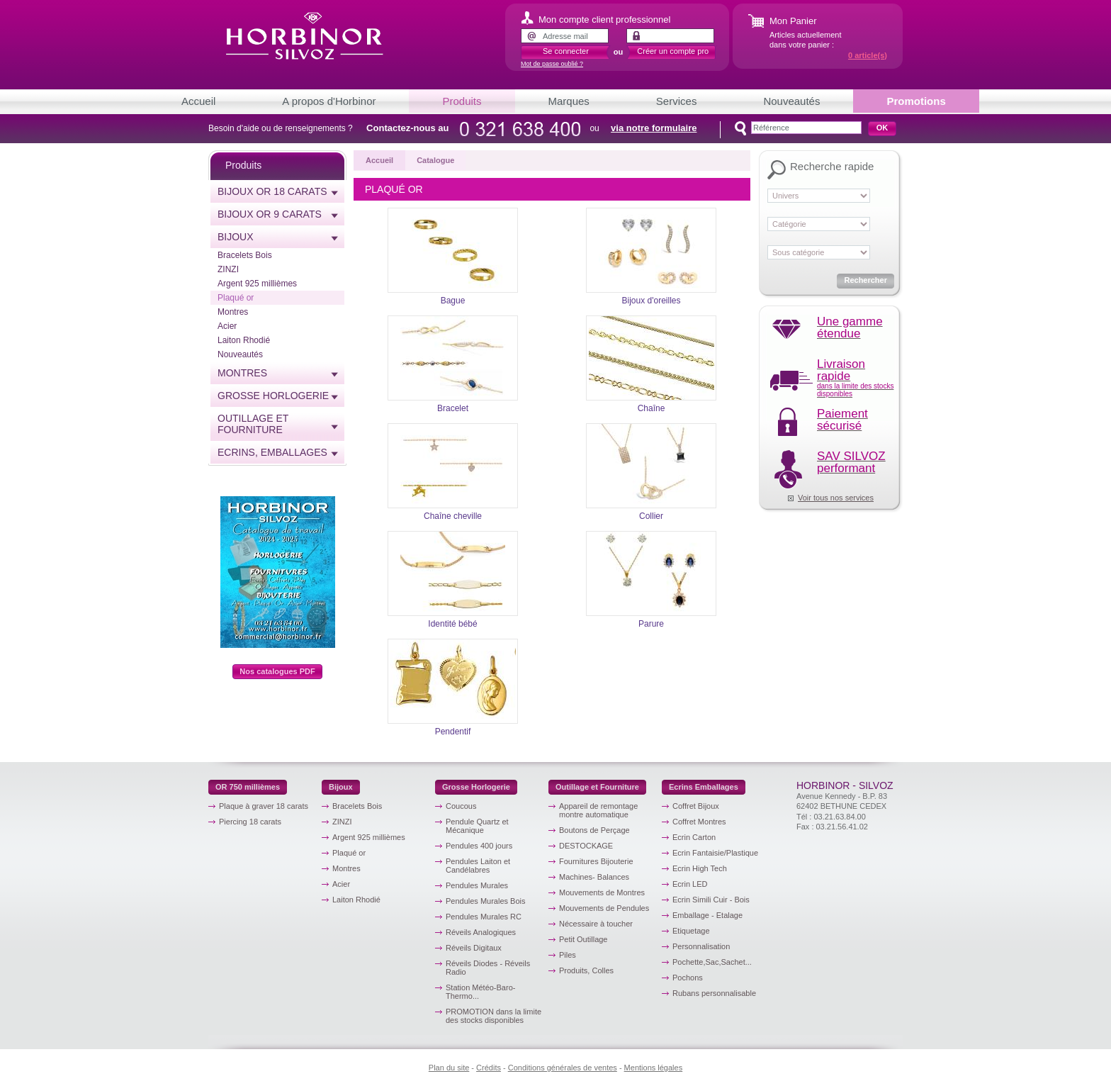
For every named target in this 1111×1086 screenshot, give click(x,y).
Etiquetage (691, 931)
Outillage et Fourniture (253, 424)
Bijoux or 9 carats (270, 214)
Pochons (687, 977)
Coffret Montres (699, 821)
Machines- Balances (594, 877)
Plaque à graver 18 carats (263, 806)
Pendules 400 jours (479, 845)
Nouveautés (791, 101)
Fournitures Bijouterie (596, 861)
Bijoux (236, 236)
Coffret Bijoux (695, 806)
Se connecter (566, 51)
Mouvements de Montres (602, 892)
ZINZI (228, 269)
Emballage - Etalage (707, 915)
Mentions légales (653, 1067)
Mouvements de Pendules (604, 908)
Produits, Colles (586, 970)
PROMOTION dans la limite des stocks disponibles (493, 1015)
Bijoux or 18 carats (272, 191)
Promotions (915, 101)
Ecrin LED (690, 884)
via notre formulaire (654, 128)
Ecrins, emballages (272, 452)
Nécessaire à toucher (596, 923)
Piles (567, 955)
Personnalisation (701, 946)
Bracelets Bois (245, 255)
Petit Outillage (583, 939)
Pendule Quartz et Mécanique (477, 825)
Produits (461, 101)
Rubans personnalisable (714, 993)
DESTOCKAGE (586, 845)
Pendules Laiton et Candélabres (478, 865)
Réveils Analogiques (481, 932)
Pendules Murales (477, 885)
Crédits (488, 1067)
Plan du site (449, 1067)
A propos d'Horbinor (329, 101)
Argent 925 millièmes (257, 284)
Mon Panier (792, 21)
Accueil (198, 101)
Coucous (461, 806)
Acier (227, 326)
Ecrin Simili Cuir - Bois (711, 899)
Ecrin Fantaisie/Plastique (715, 853)
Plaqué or (236, 298)
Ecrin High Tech (699, 868)
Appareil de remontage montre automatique (598, 810)
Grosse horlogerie (273, 395)
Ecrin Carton (694, 837)
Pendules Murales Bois (486, 901)
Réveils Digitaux (474, 948)
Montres (233, 312)
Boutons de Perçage (594, 830)
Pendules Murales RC (483, 916)
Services (676, 101)
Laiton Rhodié (244, 340)
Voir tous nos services (836, 497)
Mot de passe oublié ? (552, 63)
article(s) (867, 55)
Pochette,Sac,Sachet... (712, 962)
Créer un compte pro (673, 51)
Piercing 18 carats (250, 821)
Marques (569, 101)
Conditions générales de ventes (562, 1067)
